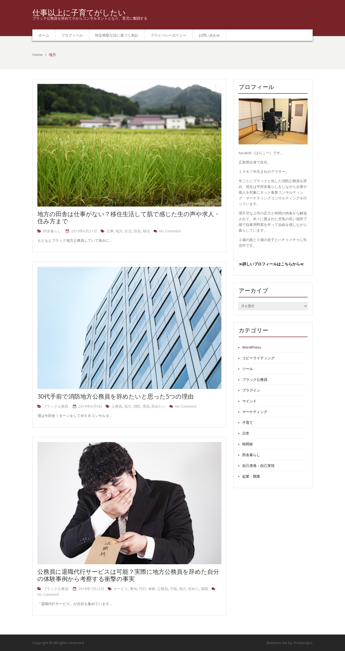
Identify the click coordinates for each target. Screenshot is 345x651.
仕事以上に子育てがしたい (79, 12)
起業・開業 (251, 476)
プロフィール (72, 35)
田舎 (137, 231)
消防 (136, 406)
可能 (173, 588)
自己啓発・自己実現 (258, 465)
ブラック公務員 (55, 406)
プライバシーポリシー (168, 35)
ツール (247, 368)
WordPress (251, 347)
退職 (204, 588)
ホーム (43, 35)
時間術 (247, 444)
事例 (133, 588)
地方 (119, 231)
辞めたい (158, 406)
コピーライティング (258, 358)
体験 (151, 588)
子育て (247, 422)
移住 (146, 231)
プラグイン (251, 390)
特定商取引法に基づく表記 (116, 35)
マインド (249, 401)
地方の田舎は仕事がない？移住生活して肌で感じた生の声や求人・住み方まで (128, 217)
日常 (245, 433)
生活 (128, 231)
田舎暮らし (52, 231)
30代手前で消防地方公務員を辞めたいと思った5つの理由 (115, 396)
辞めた (193, 588)
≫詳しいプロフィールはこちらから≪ (271, 264)
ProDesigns (303, 642)
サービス (121, 588)
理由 (146, 406)
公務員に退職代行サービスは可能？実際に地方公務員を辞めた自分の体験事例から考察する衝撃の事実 (128, 575)
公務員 (116, 406)
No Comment (170, 231)
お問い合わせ (209, 35)
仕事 (110, 231)
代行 (142, 588)
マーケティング (254, 411)
